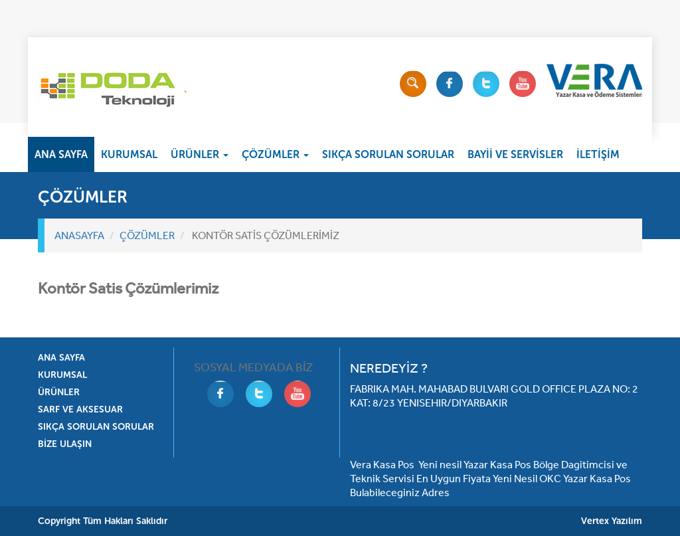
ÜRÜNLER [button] (199, 154)
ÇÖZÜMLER (147, 235)
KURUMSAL (129, 154)
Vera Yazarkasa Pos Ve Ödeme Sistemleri (594, 80)
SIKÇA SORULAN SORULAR (388, 154)
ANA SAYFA (61, 154)
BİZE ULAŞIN (65, 444)
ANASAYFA (79, 235)
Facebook (449, 83)
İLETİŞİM (598, 154)
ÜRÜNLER (59, 392)
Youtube (522, 83)
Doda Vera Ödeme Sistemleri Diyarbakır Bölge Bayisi (112, 90)
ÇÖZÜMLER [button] (275, 154)
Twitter (486, 83)
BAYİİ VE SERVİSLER (515, 154)
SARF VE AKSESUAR (80, 409)
